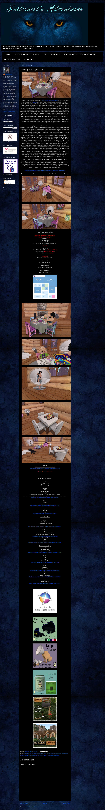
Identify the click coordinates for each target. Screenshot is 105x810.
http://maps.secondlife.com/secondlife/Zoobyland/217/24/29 (45, 468)
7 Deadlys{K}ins (27, 753)
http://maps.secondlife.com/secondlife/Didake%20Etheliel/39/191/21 (45, 552)
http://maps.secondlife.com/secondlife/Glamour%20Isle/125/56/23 (44, 526)
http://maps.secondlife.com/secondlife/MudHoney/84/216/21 (45, 570)
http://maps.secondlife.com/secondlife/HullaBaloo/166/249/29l (44, 583)
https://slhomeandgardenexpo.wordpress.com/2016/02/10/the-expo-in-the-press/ (45, 170)
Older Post (66, 803)
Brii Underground (36, 753)
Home (7, 54)
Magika (66, 753)
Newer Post (24, 803)
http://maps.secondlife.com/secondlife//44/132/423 (44, 536)
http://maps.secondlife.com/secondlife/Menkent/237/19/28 (44, 505)
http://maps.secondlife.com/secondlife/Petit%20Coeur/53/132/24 (45, 576)
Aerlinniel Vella (8, 74)
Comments (7, 183)
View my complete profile (9, 111)
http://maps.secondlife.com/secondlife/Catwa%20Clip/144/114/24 (44, 542)
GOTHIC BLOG (52, 54)
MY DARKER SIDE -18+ (27, 54)
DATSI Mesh (43, 753)
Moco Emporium (24, 755)
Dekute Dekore (50, 753)
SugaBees (56, 755)
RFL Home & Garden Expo (47, 755)
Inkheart (56, 753)
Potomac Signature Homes (35, 755)
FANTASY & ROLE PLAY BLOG (80, 54)
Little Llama (61, 753)
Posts (6, 180)
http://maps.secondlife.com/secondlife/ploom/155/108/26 (45, 562)
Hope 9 (35, 102)
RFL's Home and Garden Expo (50, 100)
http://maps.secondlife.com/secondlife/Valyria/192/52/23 (45, 497)
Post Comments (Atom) (32, 806)
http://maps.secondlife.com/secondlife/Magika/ (44, 513)
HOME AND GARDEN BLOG (18, 59)
